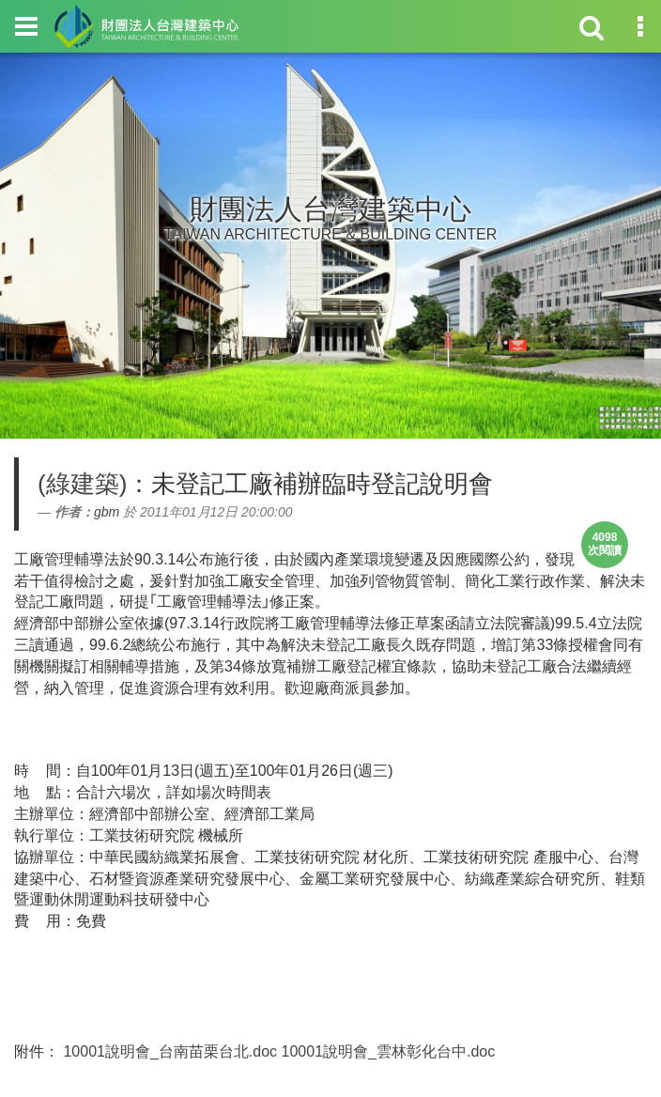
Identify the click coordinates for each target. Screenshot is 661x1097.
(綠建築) (82, 484)
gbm (106, 511)
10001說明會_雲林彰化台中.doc (389, 1051)
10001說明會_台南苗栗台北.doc (170, 1051)
